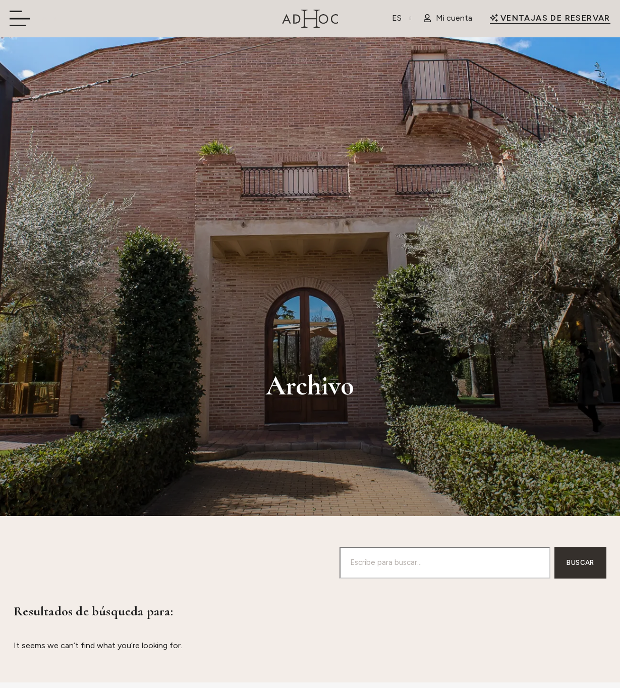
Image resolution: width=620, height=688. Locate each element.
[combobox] (445, 563)
